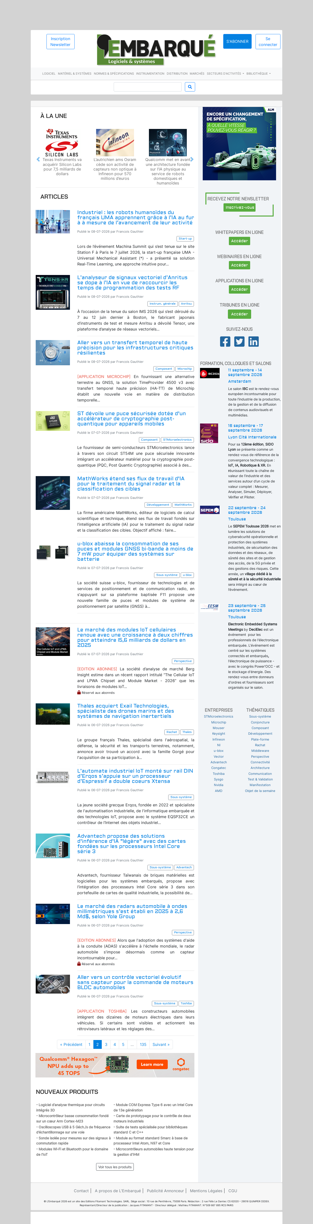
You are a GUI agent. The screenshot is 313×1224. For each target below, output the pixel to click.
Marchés (197, 73)
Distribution (177, 73)
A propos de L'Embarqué (118, 1190)
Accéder (239, 241)
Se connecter (268, 41)
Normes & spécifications (114, 73)
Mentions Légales (206, 1190)
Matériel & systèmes (74, 73)
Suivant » (161, 1044)
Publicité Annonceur (165, 1190)
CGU (232, 1190)
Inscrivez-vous (240, 207)
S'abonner (237, 41)
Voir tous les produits (115, 1167)
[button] (38, 159)
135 (143, 1044)
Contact (81, 1190)
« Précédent (71, 1044)
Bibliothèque (257, 73)
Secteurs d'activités (224, 73)
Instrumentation (150, 73)
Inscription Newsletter (60, 41)
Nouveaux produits (67, 1091)
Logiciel (49, 73)
